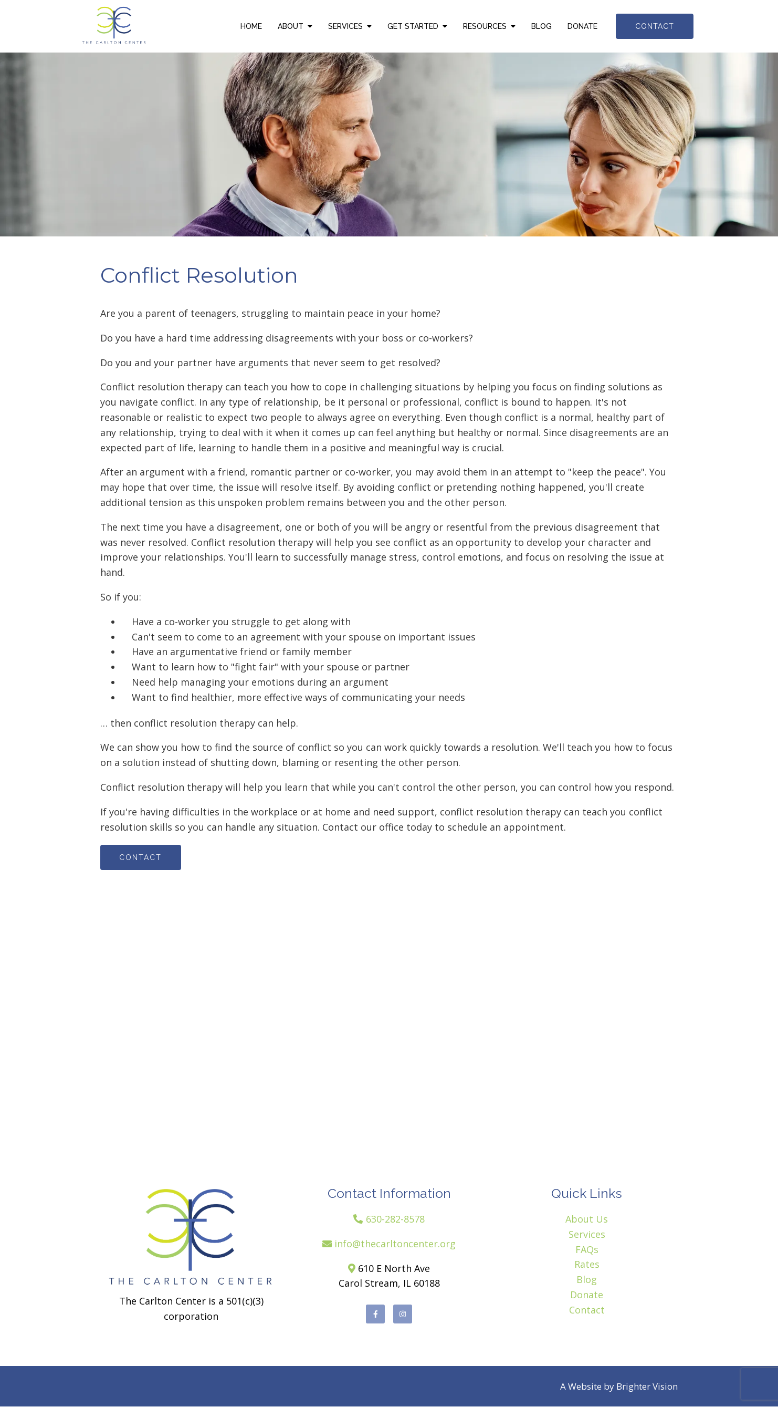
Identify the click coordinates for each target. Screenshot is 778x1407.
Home (251, 26)
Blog (541, 26)
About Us (586, 1219)
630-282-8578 (395, 1219)
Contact (654, 26)
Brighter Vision (647, 1387)
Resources (485, 26)
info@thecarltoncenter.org (395, 1243)
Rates (587, 1264)
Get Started (412, 26)
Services (345, 26)
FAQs (586, 1249)
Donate (582, 26)
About (290, 26)
